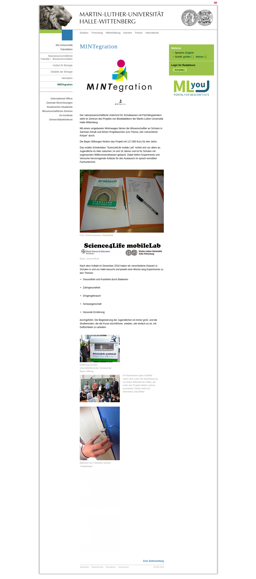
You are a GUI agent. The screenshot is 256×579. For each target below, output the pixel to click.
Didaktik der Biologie (61, 71)
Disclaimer (111, 567)
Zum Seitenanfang (153, 561)
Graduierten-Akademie (60, 107)
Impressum (123, 567)
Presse (138, 32)
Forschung (97, 32)
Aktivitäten (66, 78)
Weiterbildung (113, 32)
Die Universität (64, 45)
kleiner (200, 56)
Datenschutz (97, 567)
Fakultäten (67, 49)
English (189, 52)
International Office (61, 98)
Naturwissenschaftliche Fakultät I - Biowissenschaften (56, 57)
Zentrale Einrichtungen (59, 102)
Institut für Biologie (63, 65)
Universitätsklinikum (60, 119)
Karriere (127, 32)
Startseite (84, 567)
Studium (84, 32)
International (152, 32)
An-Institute (66, 115)
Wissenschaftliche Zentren (57, 111)
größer (187, 56)
